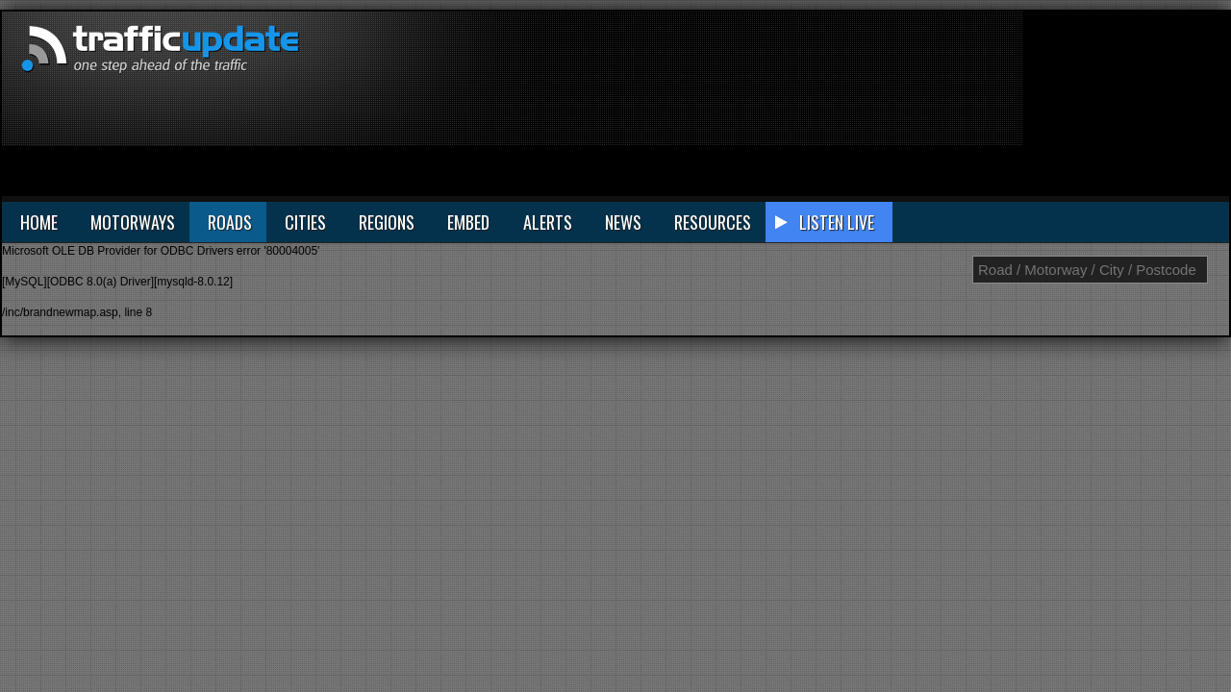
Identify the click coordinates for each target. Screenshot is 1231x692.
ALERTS (547, 222)
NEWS (623, 222)
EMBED (468, 222)
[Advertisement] (1124, 108)
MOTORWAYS (132, 222)
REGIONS (387, 222)
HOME (39, 222)
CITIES (305, 222)
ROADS (230, 222)
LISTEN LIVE (836, 222)
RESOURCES (712, 222)
